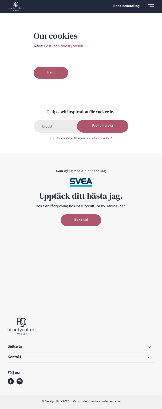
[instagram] (19, 381)
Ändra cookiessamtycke (105, 401)
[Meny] (151, 6)
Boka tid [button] (81, 220)
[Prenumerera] (102, 126)
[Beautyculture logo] (16, 6)
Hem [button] (51, 73)
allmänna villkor (101, 138)
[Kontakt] (81, 357)
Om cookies (80, 401)
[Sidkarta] (81, 347)
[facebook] (11, 381)
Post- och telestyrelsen (64, 46)
